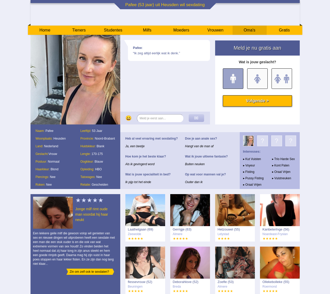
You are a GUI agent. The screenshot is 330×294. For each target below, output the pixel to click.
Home (45, 30)
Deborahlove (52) (185, 282)
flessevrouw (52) (140, 282)
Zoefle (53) (226, 282)
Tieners (79, 30)
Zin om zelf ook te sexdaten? (89, 272)
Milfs (147, 30)
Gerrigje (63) (182, 229)
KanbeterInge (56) (276, 229)
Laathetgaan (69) (140, 229)
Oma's (249, 30)
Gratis (284, 30)
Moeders (181, 30)
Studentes (113, 30)
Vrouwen (215, 30)
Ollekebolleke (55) (276, 282)
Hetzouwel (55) (229, 229)
